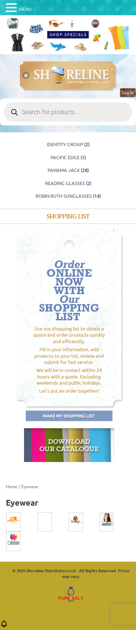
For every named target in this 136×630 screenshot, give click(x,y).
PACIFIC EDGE (68, 158)
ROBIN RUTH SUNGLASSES (68, 196)
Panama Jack (68, 170)
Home (11, 487)
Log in (128, 93)
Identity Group (68, 144)
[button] (4, 626)
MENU (25, 9)
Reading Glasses (68, 183)
